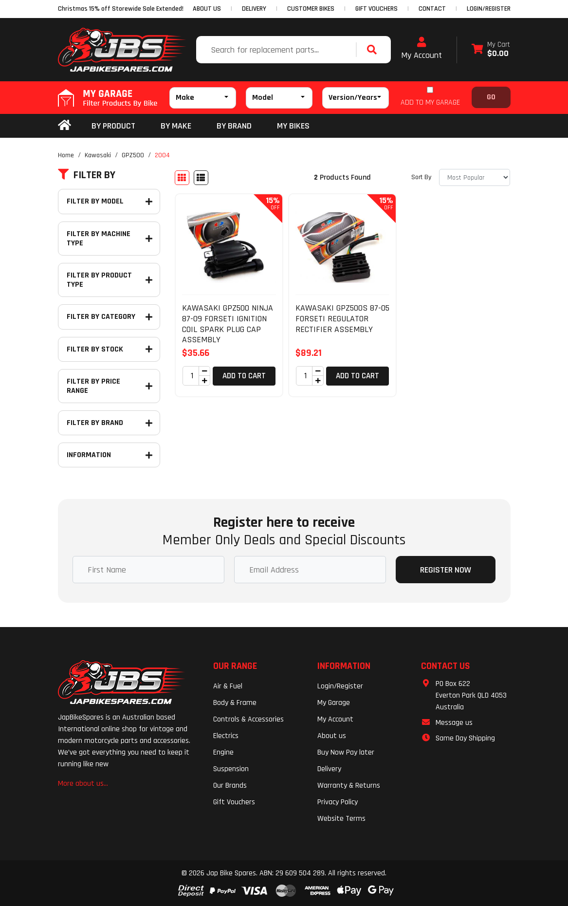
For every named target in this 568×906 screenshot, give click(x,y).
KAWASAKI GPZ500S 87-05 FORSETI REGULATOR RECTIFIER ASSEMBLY (342, 318)
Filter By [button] (86, 175)
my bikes (293, 125)
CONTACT (432, 8)
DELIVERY (254, 8)
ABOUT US (207, 8)
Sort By (421, 177)
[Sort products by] (474, 177)
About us (331, 736)
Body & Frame (235, 703)
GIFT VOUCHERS (376, 8)
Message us (454, 723)
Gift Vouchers (234, 802)
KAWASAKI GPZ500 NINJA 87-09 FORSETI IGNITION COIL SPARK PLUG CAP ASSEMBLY (227, 323)
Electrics (225, 736)
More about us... (83, 783)
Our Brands (230, 785)
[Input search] (277, 49)
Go (491, 97)
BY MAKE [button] (176, 125)
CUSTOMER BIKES (310, 8)
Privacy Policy (337, 802)
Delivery (329, 769)
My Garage (333, 703)
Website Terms (341, 819)
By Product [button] (113, 125)
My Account (421, 49)
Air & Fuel (227, 686)
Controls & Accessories (248, 719)
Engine (223, 752)
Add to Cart (244, 375)
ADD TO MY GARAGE (430, 102)
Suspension (231, 769)
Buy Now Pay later (345, 752)
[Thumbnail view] (182, 177)
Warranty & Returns (348, 785)
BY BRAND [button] (234, 125)
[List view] (201, 177)
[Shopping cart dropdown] (491, 50)
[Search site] (374, 49)
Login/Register (489, 8)
